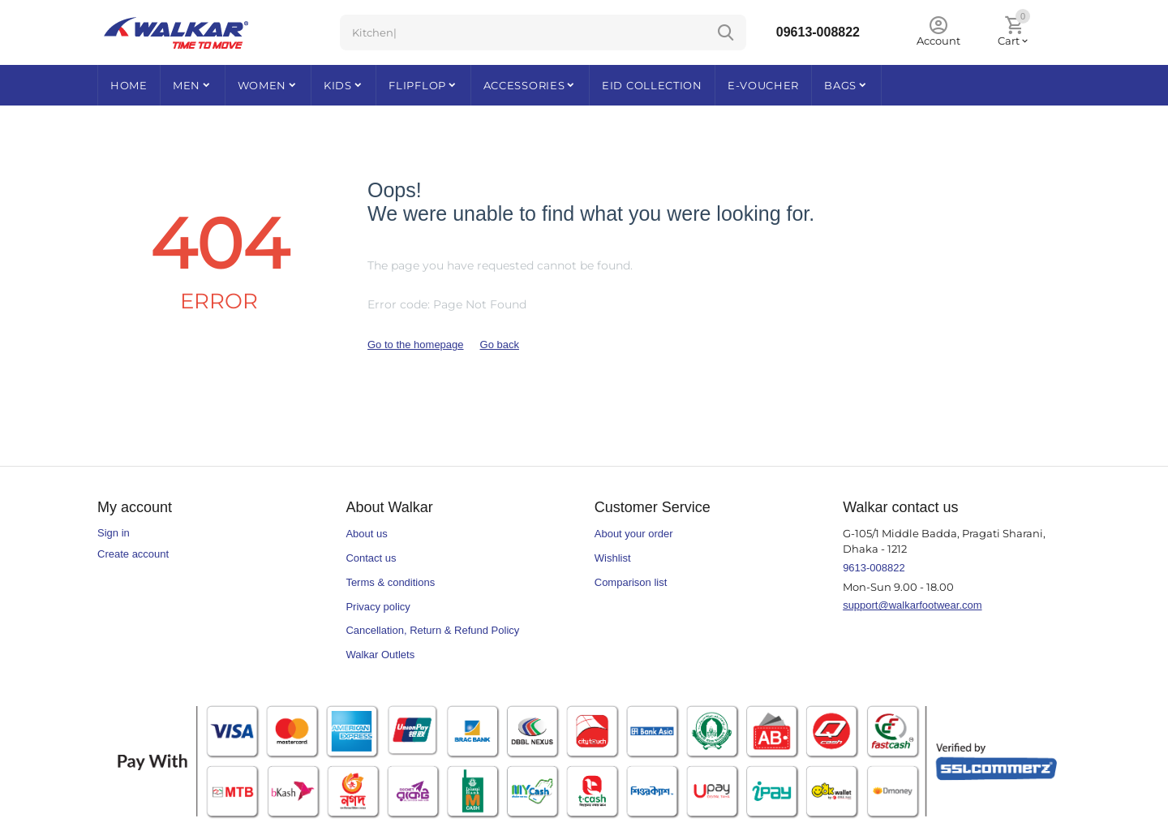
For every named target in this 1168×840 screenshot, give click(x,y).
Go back (499, 344)
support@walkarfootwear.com (912, 605)
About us (366, 534)
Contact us (371, 558)
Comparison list (631, 582)
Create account (133, 554)
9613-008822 (874, 568)
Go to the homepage (415, 344)
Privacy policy (378, 607)
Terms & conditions (390, 582)
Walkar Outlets (380, 654)
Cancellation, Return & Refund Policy (432, 630)
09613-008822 (818, 32)
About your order (634, 534)
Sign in (113, 533)
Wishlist (613, 558)
